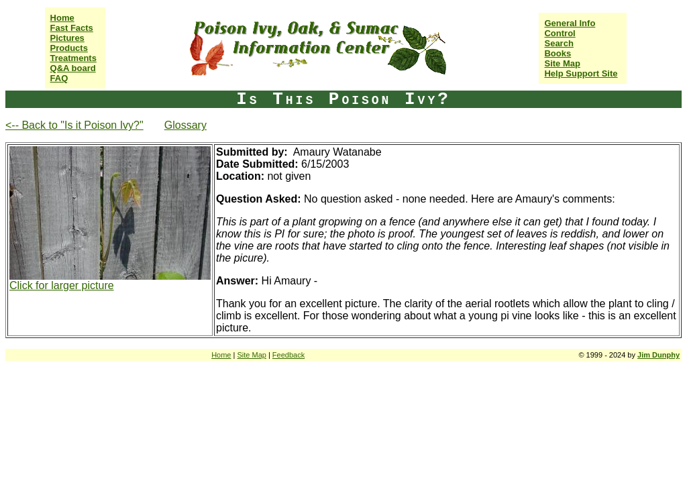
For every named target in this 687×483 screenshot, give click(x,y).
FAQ (59, 78)
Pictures (67, 38)
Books (557, 53)
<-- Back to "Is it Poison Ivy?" (74, 125)
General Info (569, 23)
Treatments (73, 58)
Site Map (562, 63)
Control (559, 33)
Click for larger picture (61, 285)
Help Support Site (580, 73)
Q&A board (73, 68)
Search (558, 43)
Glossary (185, 125)
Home (62, 18)
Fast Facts (71, 28)
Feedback (288, 355)
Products (69, 48)
